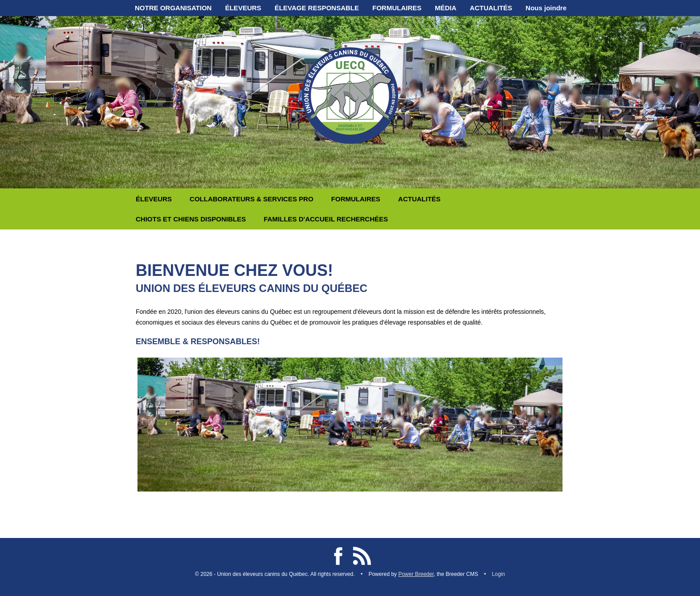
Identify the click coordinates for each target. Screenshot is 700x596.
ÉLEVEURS (243, 8)
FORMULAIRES (396, 8)
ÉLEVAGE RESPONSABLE (317, 8)
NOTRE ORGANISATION (173, 8)
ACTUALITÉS (491, 8)
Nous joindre (546, 8)
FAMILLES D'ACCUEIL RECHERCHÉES (326, 219)
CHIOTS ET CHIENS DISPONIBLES (191, 219)
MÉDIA (445, 8)
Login (498, 574)
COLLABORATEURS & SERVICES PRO (251, 199)
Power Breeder (415, 574)
